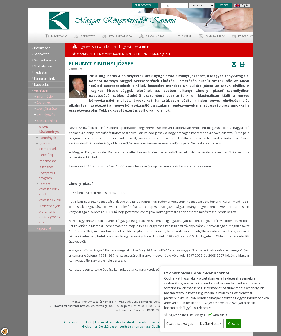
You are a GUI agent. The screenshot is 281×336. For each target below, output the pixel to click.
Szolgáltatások (120, 36)
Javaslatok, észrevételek (153, 322)
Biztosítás (46, 167)
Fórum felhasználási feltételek (115, 322)
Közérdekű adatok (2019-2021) (49, 217)
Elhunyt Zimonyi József (154, 54)
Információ (59, 36)
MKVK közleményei (49, 129)
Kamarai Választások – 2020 (49, 189)
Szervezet (88, 36)
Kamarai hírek (215, 36)
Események (47, 137)
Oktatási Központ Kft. (78, 322)
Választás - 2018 (51, 200)
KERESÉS (223, 5)
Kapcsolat (245, 36)
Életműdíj (46, 155)
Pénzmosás (47, 161)
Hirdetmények (49, 206)
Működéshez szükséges (187, 315)
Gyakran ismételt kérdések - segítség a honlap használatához (122, 327)
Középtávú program (47, 175)
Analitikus (220, 315)
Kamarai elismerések (48, 146)
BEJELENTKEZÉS (143, 5)
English (245, 5)
